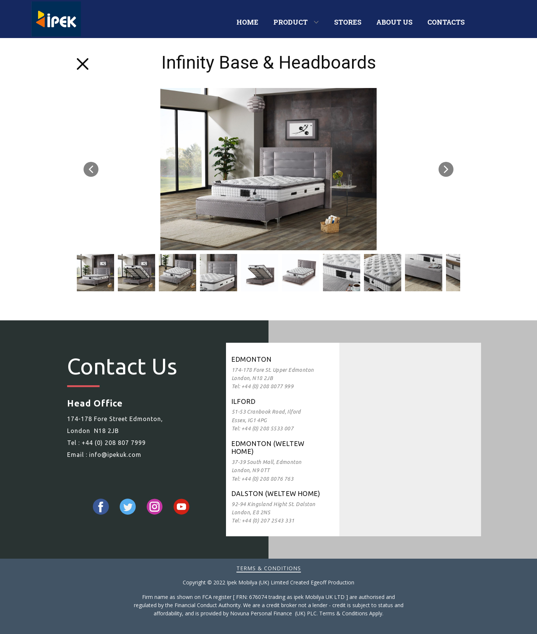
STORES (347, 22)
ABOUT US (394, 22)
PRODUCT (290, 22)
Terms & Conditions (268, 568)
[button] (91, 169)
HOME (247, 22)
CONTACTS (446, 22)
